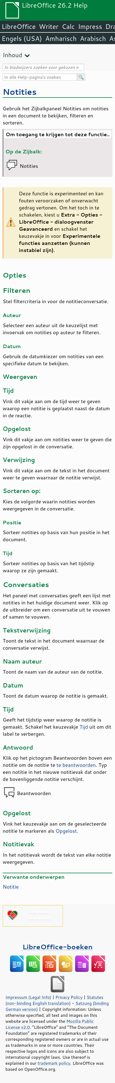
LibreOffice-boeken (57, 946)
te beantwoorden (76, 764)
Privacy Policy (68, 997)
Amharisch (61, 38)
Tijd (83, 726)
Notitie (11, 886)
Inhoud (12, 55)
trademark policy (54, 1063)
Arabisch (93, 38)
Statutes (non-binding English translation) (54, 1000)
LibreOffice (19, 26)
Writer (48, 26)
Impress (90, 26)
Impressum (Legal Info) (28, 997)
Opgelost (66, 830)
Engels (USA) (22, 38)
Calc (68, 26)
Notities (20, 91)
